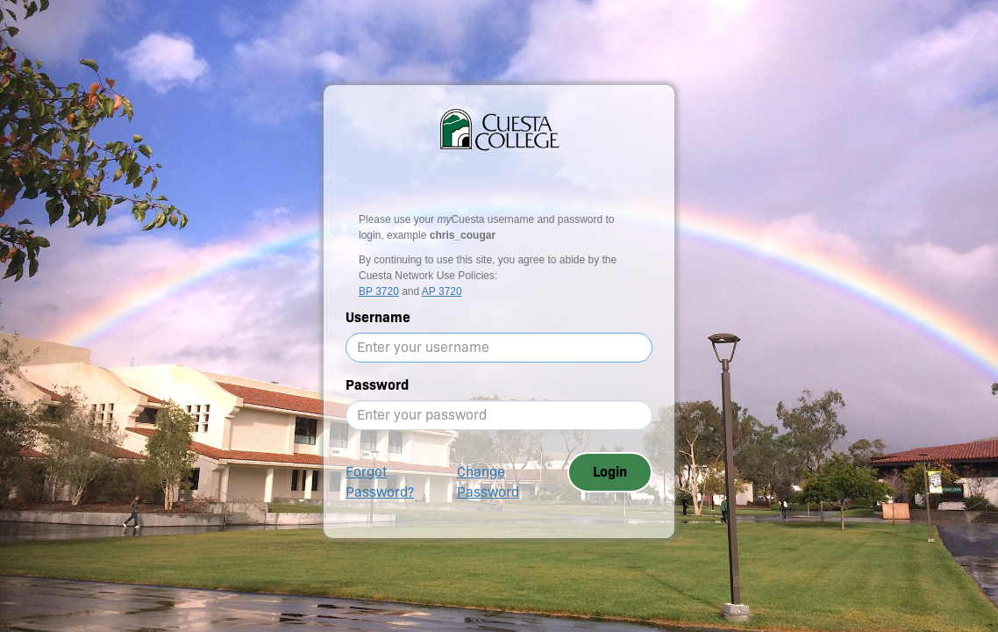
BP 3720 (379, 291)
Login (610, 471)
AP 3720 (442, 291)
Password (377, 385)
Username (378, 317)
